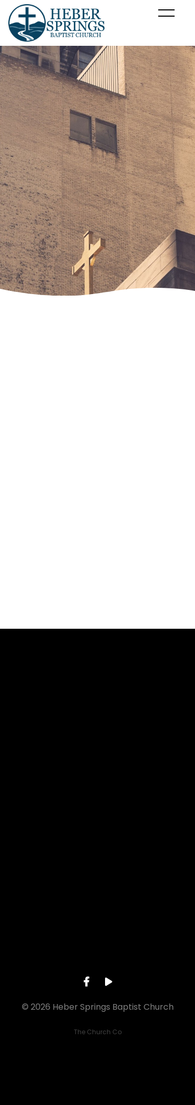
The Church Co (98, 1031)
